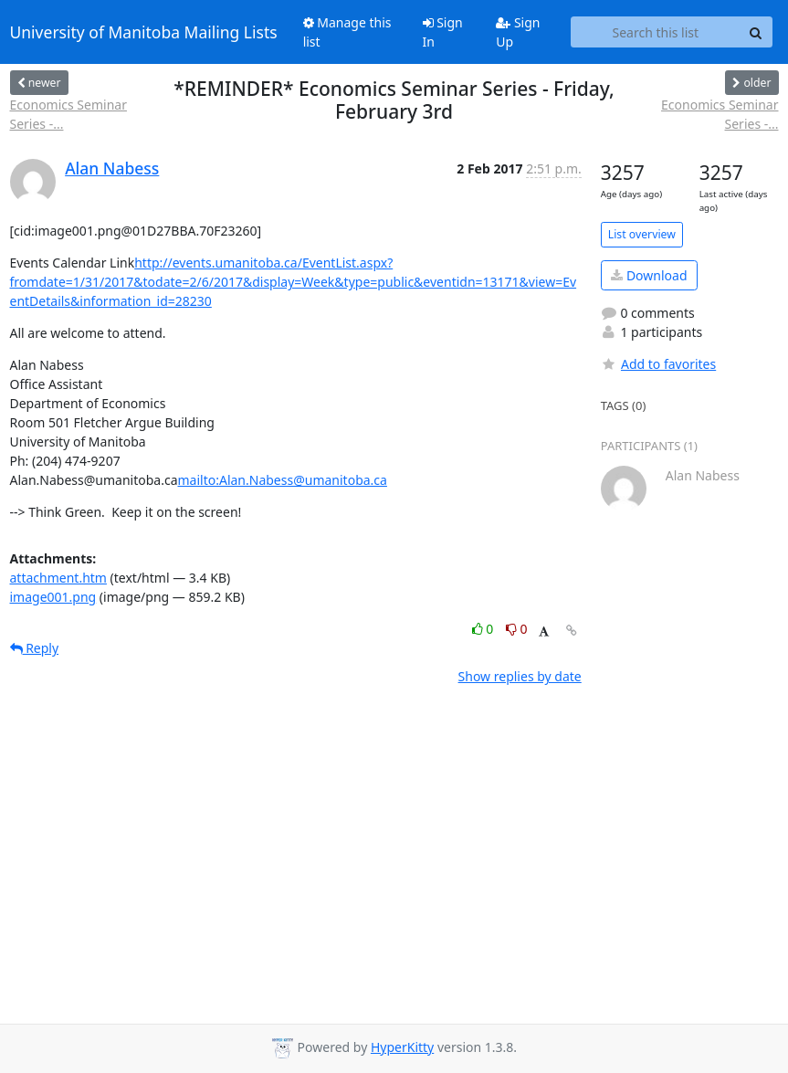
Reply (34, 648)
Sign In (443, 32)
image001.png (53, 596)
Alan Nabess (112, 168)
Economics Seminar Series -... (68, 114)
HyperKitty (402, 1047)
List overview (642, 234)
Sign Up (518, 32)
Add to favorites (658, 364)
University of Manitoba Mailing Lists (144, 32)
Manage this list (347, 32)
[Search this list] (655, 31)
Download (649, 275)
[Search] (756, 31)
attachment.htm (58, 577)
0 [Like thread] (484, 628)
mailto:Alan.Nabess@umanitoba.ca (282, 480)
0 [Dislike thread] (517, 628)
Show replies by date (520, 676)
